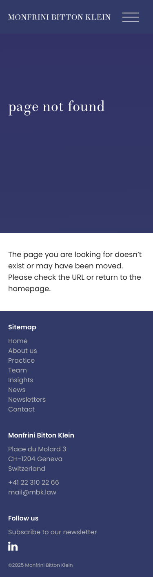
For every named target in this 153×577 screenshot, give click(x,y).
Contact (21, 409)
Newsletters (27, 399)
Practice (21, 360)
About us (22, 350)
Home (18, 341)
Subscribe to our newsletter (52, 532)
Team (17, 370)
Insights (20, 380)
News (17, 389)
